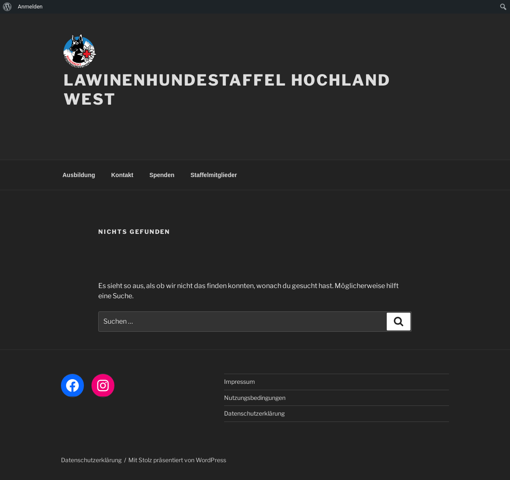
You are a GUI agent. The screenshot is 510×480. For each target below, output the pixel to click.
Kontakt (122, 175)
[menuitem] (7, 7)
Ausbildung (79, 175)
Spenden (162, 175)
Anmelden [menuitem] (30, 6)
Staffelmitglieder (214, 175)
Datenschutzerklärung (254, 413)
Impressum (239, 381)
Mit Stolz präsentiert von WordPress (177, 459)
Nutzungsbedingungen (254, 397)
